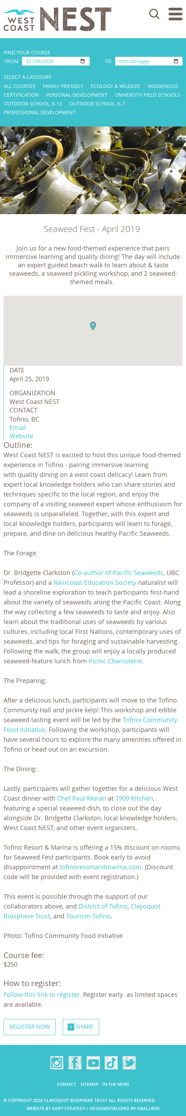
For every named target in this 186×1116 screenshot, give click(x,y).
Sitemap (89, 1084)
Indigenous (163, 86)
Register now (29, 1027)
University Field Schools (147, 94)
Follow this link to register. (42, 994)
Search (154, 14)
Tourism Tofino (88, 916)
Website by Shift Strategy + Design (66, 1108)
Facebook (75, 1062)
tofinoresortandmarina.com (101, 867)
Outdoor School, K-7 (97, 103)
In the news (116, 1084)
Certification (21, 94)
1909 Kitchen (134, 798)
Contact (66, 1084)
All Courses (19, 86)
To (108, 61)
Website (21, 436)
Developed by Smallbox (132, 1108)
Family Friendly (63, 86)
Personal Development (77, 94)
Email (17, 427)
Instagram (56, 1062)
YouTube (93, 1062)
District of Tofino (103, 906)
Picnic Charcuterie (115, 661)
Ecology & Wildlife (115, 86)
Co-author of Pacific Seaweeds (118, 572)
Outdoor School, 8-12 (33, 103)
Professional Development (40, 112)
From (12, 61)
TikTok (111, 1062)
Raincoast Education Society (95, 582)
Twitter (129, 1062)
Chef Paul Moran (81, 798)
